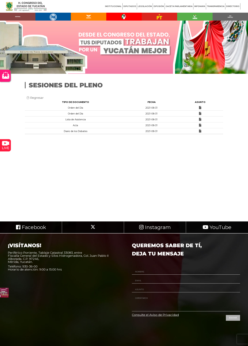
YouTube (217, 227)
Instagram (155, 227)
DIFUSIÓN (159, 6)
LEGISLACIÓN (145, 6)
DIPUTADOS (129, 6)
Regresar (35, 98)
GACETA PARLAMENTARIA (179, 6)
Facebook (31, 227)
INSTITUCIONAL (113, 6)
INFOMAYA (199, 6)
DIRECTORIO (232, 6)
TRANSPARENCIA (215, 6)
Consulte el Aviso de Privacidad (155, 315)
